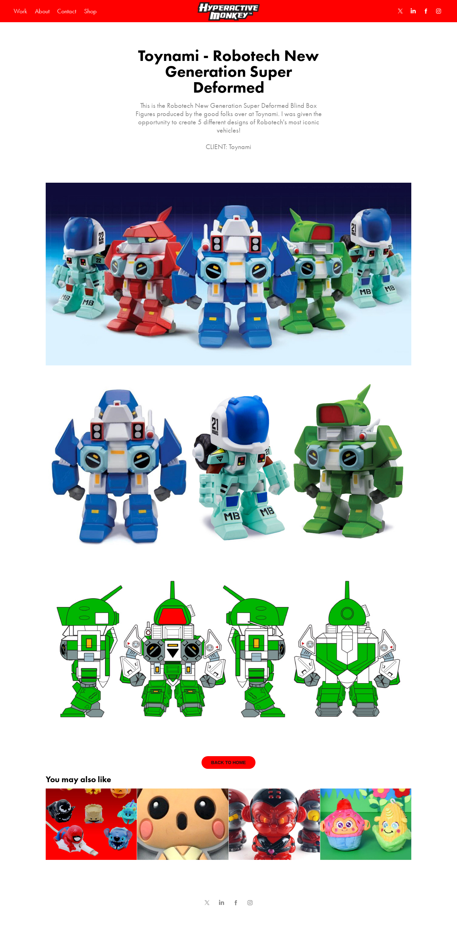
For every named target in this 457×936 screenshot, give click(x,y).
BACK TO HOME (228, 762)
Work (20, 11)
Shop (90, 11)
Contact (66, 11)
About (42, 11)
